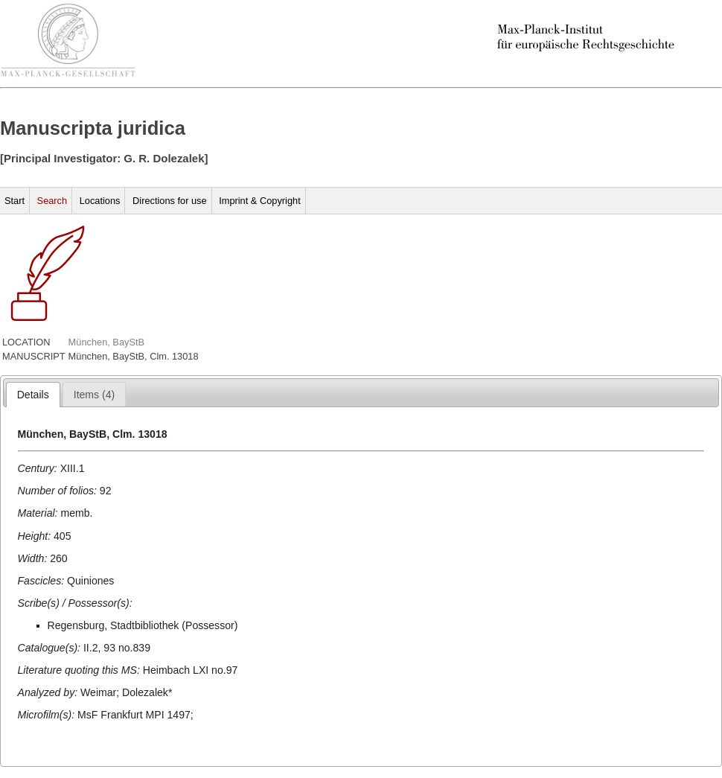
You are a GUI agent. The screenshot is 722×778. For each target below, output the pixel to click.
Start (14, 200)
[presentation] (33, 394)
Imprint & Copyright (260, 200)
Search (52, 200)
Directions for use (169, 200)
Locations (100, 200)
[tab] (33, 394)
